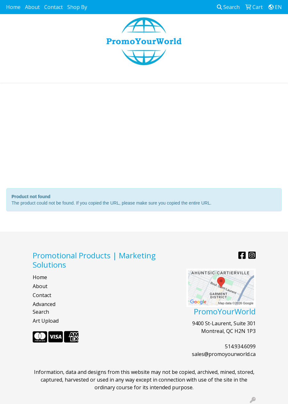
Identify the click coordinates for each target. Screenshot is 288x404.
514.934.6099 (240, 346)
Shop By (77, 7)
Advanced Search (44, 308)
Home (13, 7)
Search (228, 7)
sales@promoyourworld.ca (224, 354)
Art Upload (46, 320)
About (32, 7)
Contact (53, 7)
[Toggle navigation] (10, 75)
